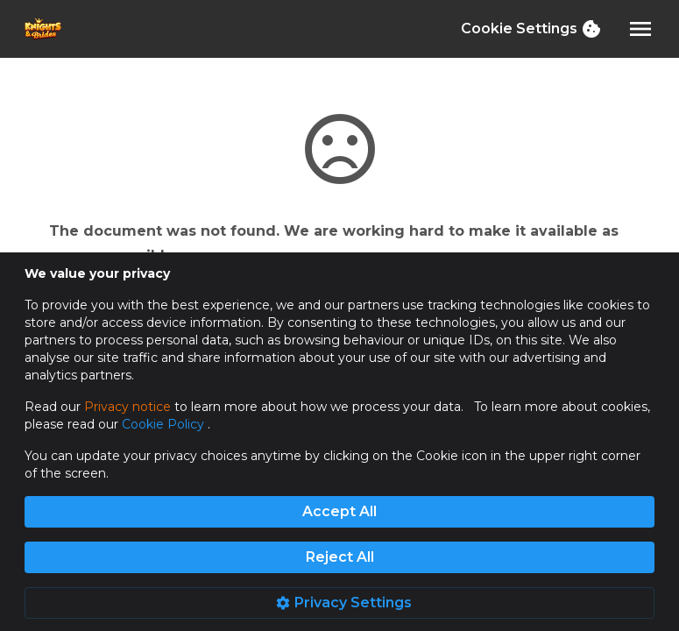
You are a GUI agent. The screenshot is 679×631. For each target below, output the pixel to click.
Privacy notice (127, 407)
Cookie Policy (165, 424)
